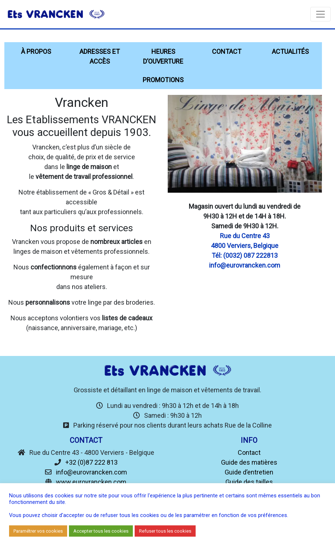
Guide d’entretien (249, 472)
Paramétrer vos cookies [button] (38, 531)
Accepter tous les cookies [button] (100, 531)
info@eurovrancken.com (91, 472)
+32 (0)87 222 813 (91, 462)
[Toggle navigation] (320, 14)
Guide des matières (249, 462)
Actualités (290, 51)
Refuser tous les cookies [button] (165, 531)
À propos (36, 51)
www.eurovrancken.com (91, 482)
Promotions (163, 80)
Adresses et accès (99, 56)
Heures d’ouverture (163, 56)
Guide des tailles (249, 482)
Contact (226, 51)
